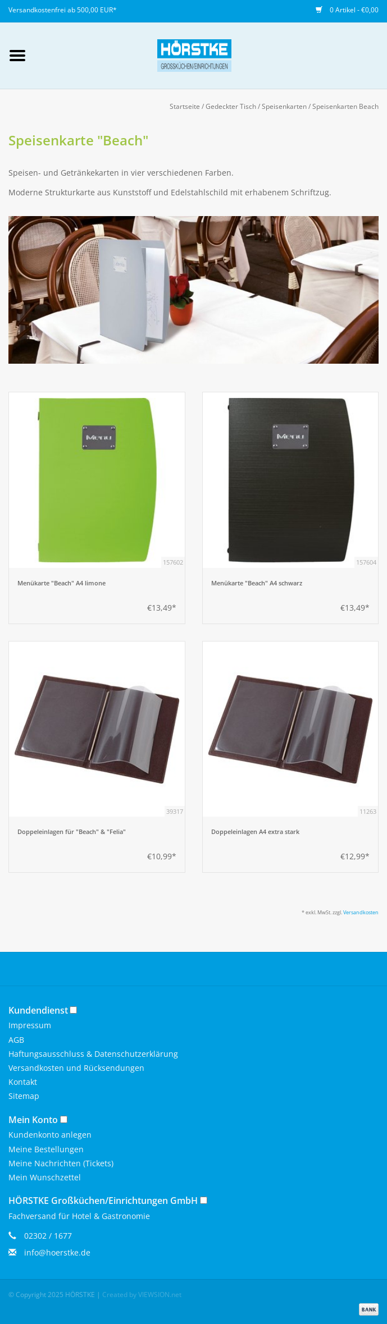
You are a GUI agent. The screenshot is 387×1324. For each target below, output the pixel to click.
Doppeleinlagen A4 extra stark (255, 832)
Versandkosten (361, 912)
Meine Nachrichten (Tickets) (60, 1163)
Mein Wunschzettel (44, 1177)
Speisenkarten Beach (345, 106)
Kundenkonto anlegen (50, 1134)
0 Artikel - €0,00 (347, 10)
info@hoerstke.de (57, 1252)
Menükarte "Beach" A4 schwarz (256, 583)
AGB (16, 1039)
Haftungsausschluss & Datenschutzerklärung (93, 1053)
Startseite (185, 106)
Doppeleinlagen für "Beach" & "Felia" (71, 832)
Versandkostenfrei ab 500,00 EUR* (62, 10)
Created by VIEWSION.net (141, 1294)
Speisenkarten (284, 106)
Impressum (29, 1025)
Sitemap (23, 1096)
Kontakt (22, 1081)
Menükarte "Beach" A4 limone (61, 583)
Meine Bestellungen (46, 1149)
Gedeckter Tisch (231, 106)
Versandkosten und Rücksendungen (76, 1067)
